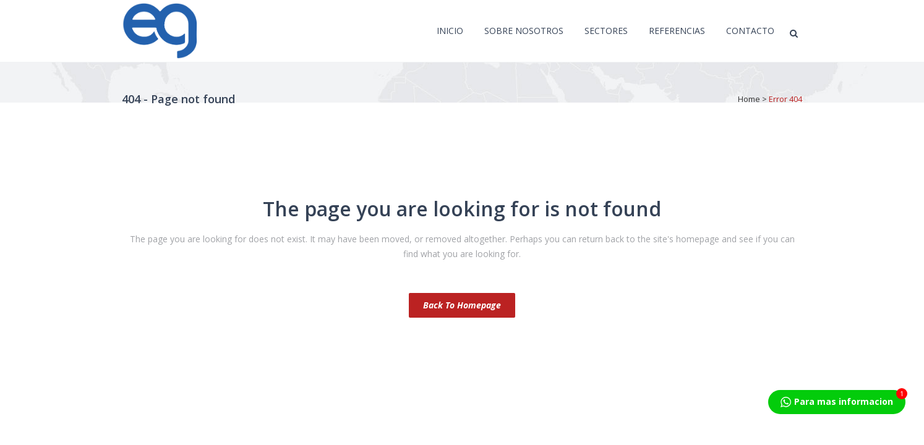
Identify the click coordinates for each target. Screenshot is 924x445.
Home (749, 98)
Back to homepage (462, 305)
